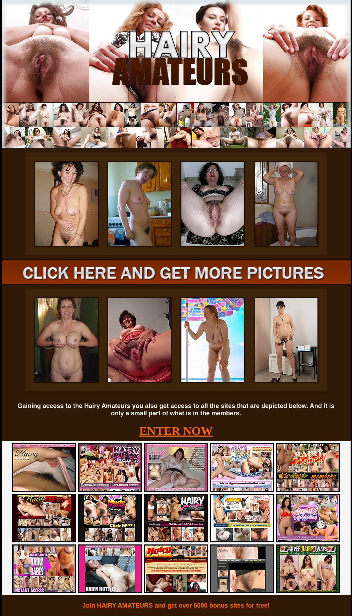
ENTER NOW (176, 430)
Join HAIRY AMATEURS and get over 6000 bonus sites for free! (176, 605)
